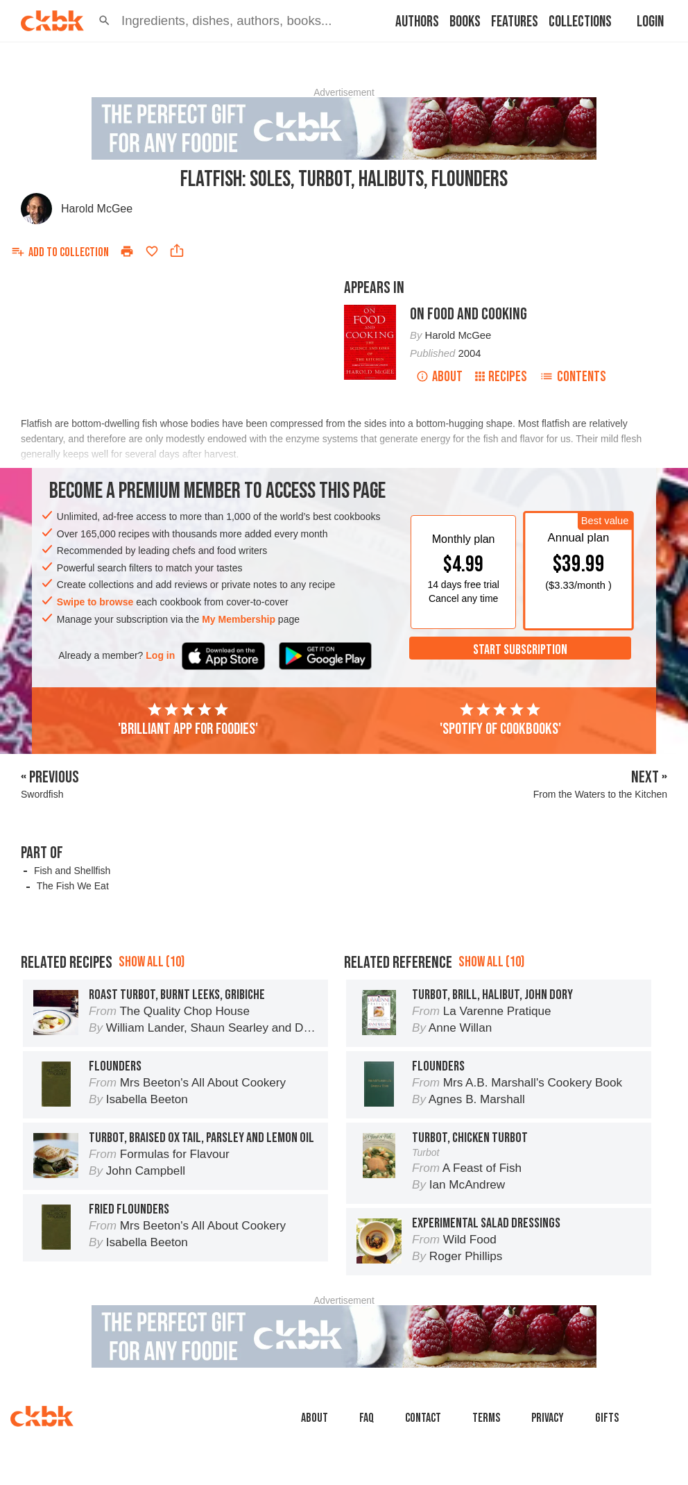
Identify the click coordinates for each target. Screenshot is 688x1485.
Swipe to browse (95, 601)
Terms (486, 1418)
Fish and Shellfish (72, 870)
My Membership (238, 619)
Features (514, 21)
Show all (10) (151, 962)
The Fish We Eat (73, 885)
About (439, 376)
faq (366, 1418)
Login (650, 21)
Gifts (607, 1418)
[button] (104, 21)
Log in (160, 655)
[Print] (126, 251)
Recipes (501, 376)
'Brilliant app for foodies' (188, 720)
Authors (417, 21)
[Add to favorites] (151, 251)
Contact (423, 1418)
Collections (580, 21)
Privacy (547, 1418)
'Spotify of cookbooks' (500, 720)
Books (465, 21)
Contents (573, 376)
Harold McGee (96, 209)
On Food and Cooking (468, 314)
